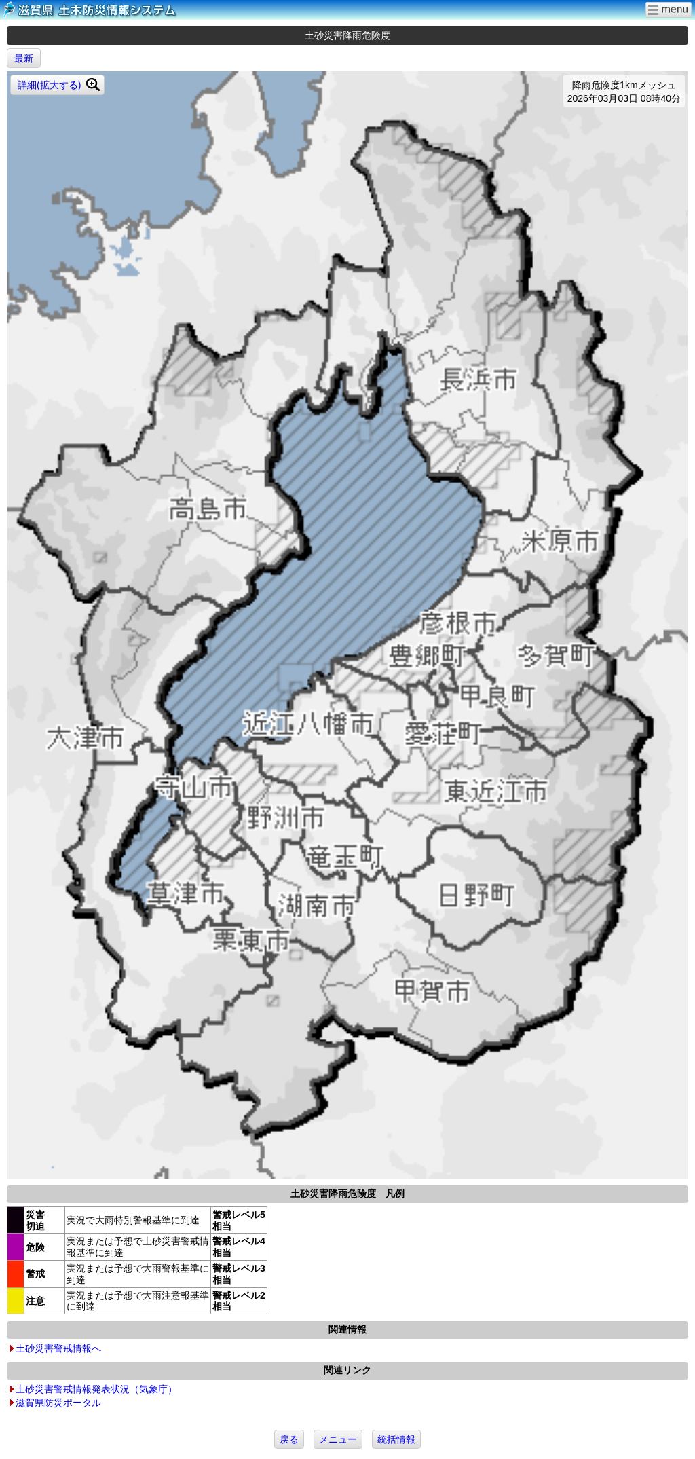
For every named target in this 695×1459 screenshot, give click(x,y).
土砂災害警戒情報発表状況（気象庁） (96, 1389)
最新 (23, 58)
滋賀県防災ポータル (58, 1402)
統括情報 (396, 1439)
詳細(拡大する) (49, 84)
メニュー (338, 1439)
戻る (289, 1439)
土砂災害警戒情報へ (58, 1348)
